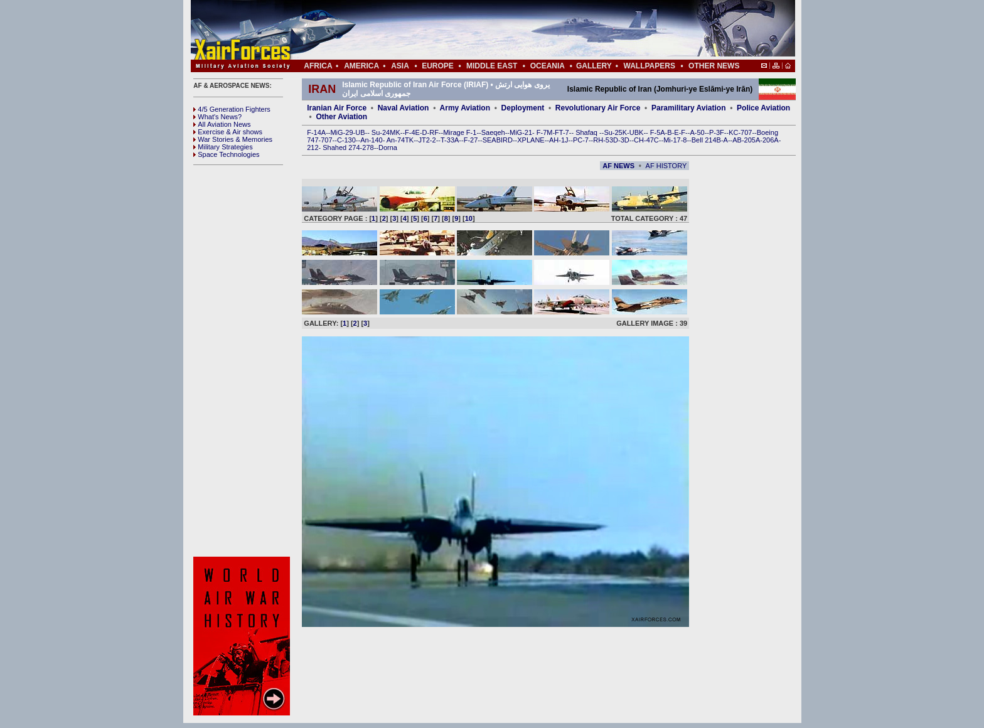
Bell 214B (706, 140)
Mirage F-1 (459, 132)
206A (770, 140)
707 (326, 140)
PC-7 (581, 140)
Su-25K (615, 132)
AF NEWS (618, 165)
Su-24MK (386, 132)
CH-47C (646, 140)
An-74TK (400, 140)
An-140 (371, 140)
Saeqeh (493, 132)
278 (367, 147)
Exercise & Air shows (227, 132)
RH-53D (605, 140)
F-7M (545, 132)
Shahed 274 (341, 147)
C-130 (346, 140)
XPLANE (530, 140)
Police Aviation (763, 108)
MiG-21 (521, 132)
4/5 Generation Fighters (232, 109)
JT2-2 (427, 140)
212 (312, 147)
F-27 (471, 140)
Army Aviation (465, 108)
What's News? (217, 116)
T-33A (450, 140)
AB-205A (746, 140)
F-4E (412, 132)
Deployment (523, 108)
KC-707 (740, 132)
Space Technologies (226, 154)
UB (360, 132)
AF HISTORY (666, 165)
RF (434, 132)
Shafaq (587, 132)
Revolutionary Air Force (598, 108)
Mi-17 (672, 140)
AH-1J (559, 140)
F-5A (657, 132)
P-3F (716, 132)
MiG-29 (341, 132)
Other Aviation (341, 116)
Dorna (387, 147)
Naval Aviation (403, 108)
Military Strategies (222, 147)
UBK (636, 132)
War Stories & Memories (232, 139)
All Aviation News (221, 124)
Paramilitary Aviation (688, 108)
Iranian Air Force (336, 108)
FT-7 (562, 132)
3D (625, 140)
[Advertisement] (530, 30)
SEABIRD (498, 140)
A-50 (697, 132)
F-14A (316, 132)
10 (469, 218)
